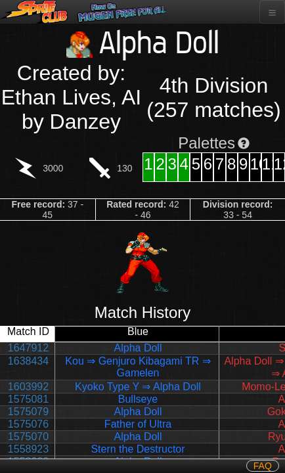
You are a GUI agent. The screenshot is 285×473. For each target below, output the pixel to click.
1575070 (28, 436)
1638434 (28, 361)
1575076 (28, 424)
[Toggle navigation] (272, 12)
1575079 (28, 411)
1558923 (28, 449)
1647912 (28, 347)
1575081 (28, 399)
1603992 (28, 386)
